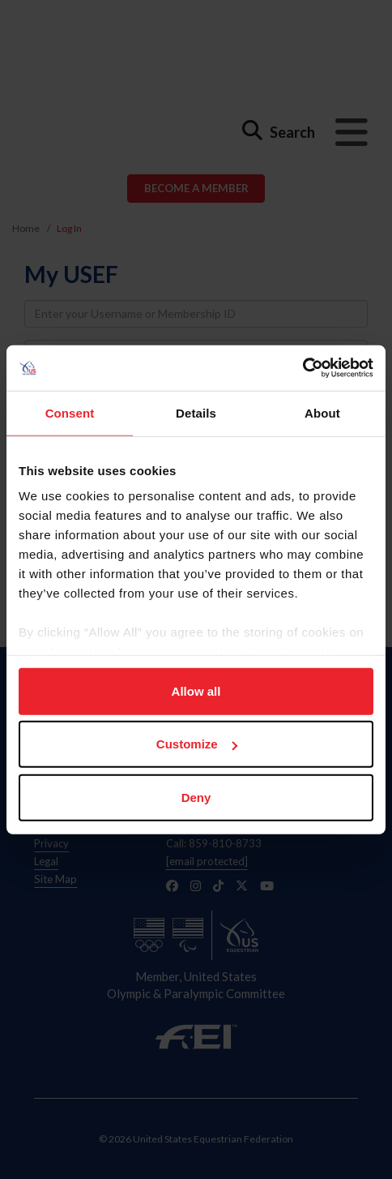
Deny (196, 797)
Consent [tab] (70, 412)
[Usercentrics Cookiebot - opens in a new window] (302, 368)
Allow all (196, 690)
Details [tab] (196, 412)
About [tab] (322, 412)
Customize (196, 744)
